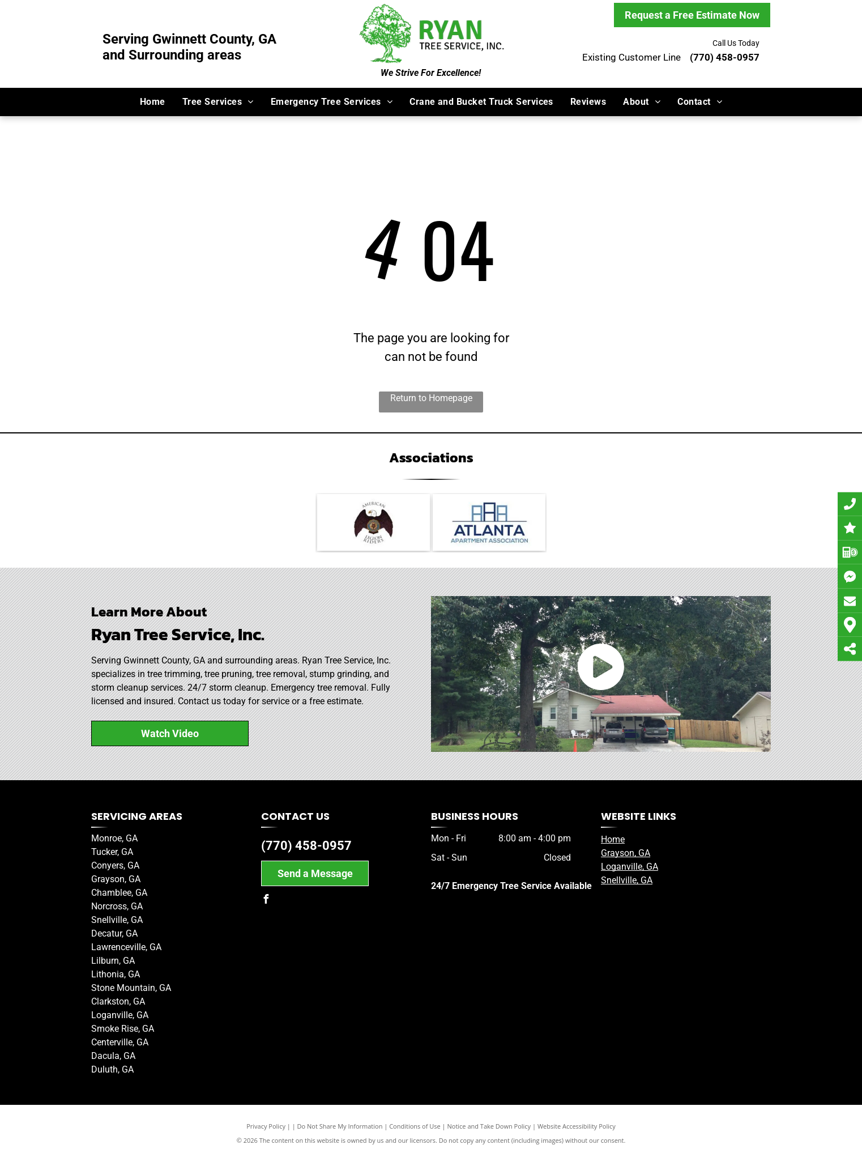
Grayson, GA (625, 853)
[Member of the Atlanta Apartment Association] (489, 522)
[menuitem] (152, 102)
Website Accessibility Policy (576, 1126)
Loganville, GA (629, 866)
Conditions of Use (415, 1126)
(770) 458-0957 (306, 846)
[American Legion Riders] (373, 522)
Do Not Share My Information (340, 1126)
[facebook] (265, 900)
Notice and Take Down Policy (489, 1126)
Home (613, 839)
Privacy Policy (265, 1126)
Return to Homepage (431, 398)
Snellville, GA (626, 880)
